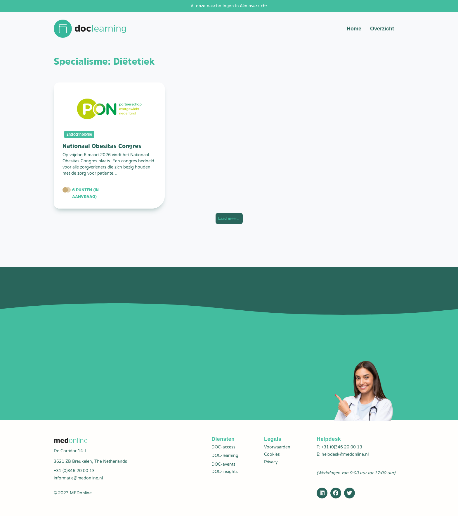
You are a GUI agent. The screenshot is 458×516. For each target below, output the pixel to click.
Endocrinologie (80, 135)
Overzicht (382, 29)
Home (354, 29)
